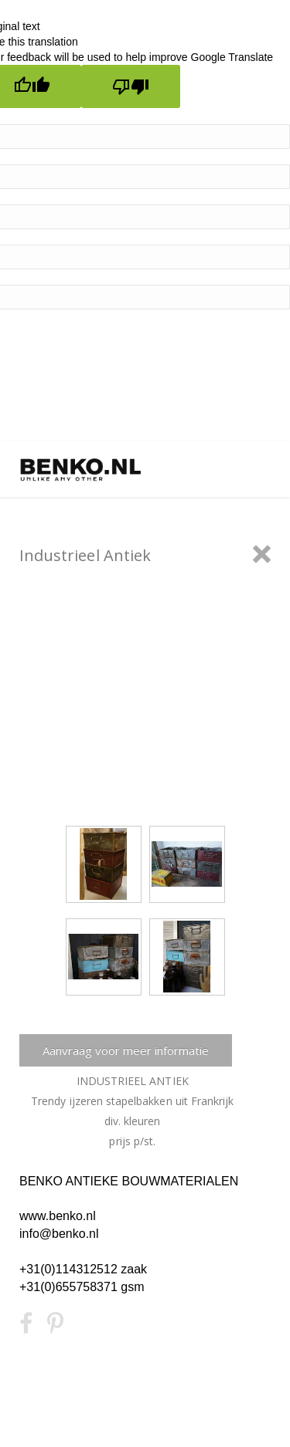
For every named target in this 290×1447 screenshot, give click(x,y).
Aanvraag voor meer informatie (126, 1050)
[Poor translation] (130, 86)
